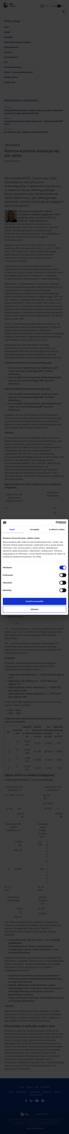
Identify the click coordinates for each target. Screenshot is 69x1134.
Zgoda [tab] (12, 529)
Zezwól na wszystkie (34, 601)
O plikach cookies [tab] (57, 529)
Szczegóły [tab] (34, 529)
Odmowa (34, 609)
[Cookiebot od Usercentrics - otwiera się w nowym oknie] (55, 522)
